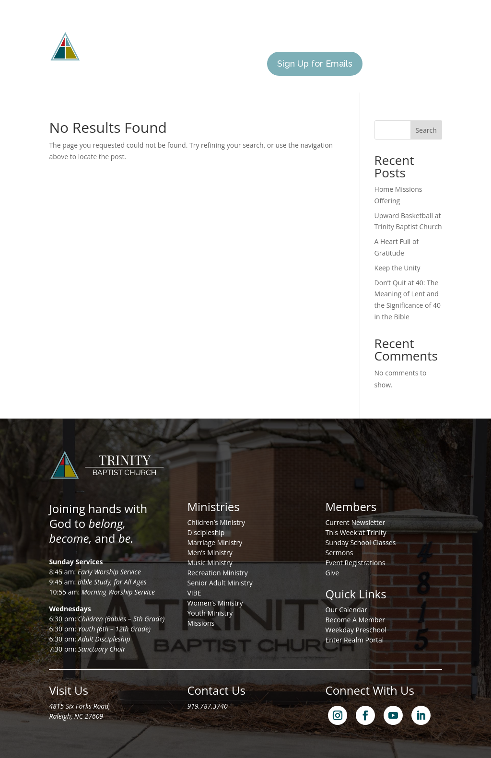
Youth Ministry (210, 613)
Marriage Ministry (214, 542)
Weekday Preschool (356, 629)
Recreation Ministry (217, 572)
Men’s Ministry (209, 552)
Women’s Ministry (215, 602)
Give (247, 64)
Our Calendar (346, 609)
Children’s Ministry (216, 522)
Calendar (208, 64)
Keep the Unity (397, 267)
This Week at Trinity (356, 532)
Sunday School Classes (361, 542)
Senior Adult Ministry (219, 582)
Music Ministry (209, 562)
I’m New (358, 28)
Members (406, 28)
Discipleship (205, 532)
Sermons (339, 552)
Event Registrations (356, 562)
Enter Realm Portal (355, 639)
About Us (208, 28)
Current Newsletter (356, 522)
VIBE (194, 592)
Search (425, 130)
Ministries (266, 28)
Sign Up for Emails (314, 63)
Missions (314, 28)
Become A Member (356, 619)
